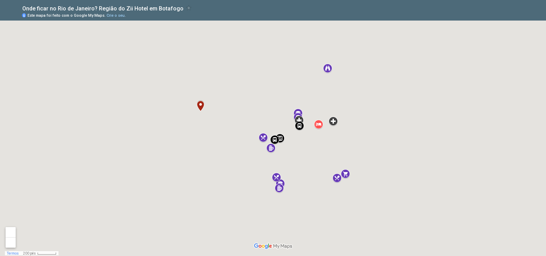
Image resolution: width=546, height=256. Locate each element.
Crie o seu (116, 15)
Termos (13, 253)
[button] (318, 124)
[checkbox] (189, 8)
